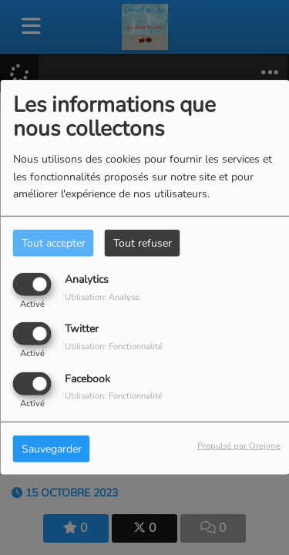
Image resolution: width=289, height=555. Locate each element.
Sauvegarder (52, 448)
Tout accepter (54, 243)
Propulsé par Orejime (239, 445)
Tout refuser (142, 243)
